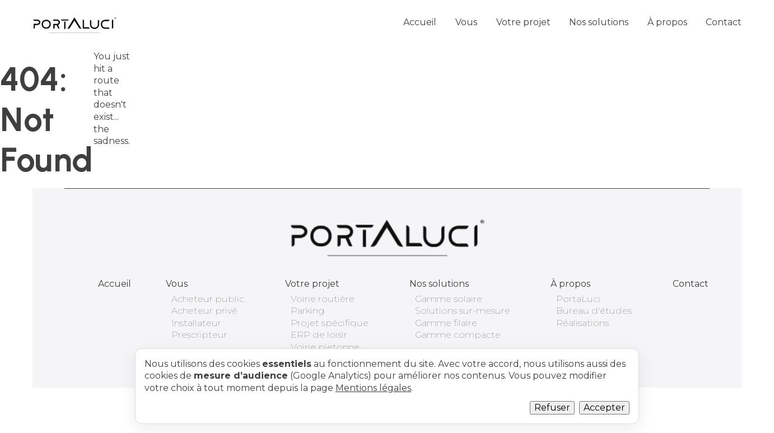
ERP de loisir (319, 334)
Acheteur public (207, 299)
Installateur (196, 323)
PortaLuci (578, 299)
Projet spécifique (330, 323)
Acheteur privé (204, 310)
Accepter (604, 407)
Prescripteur (199, 334)
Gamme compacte (458, 334)
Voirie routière (323, 299)
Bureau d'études (594, 310)
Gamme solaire (448, 299)
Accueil (419, 22)
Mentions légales (373, 388)
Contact (724, 22)
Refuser (552, 407)
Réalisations (582, 323)
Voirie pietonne (325, 347)
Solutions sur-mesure (462, 310)
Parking (308, 310)
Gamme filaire (446, 323)
